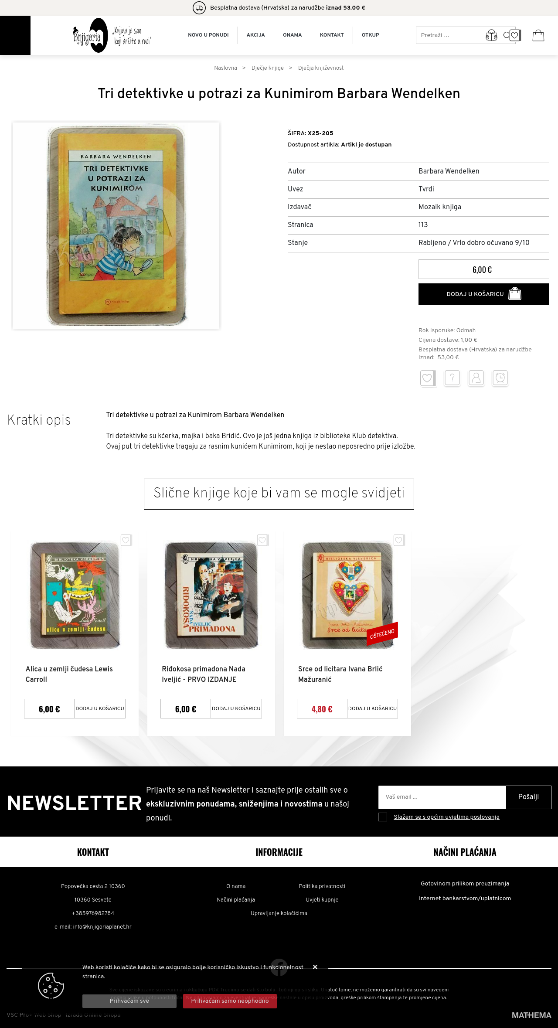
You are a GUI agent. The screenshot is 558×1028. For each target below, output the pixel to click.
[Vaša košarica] (538, 35)
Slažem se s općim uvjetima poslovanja (447, 816)
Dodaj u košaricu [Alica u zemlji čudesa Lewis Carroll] (99, 708)
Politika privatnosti (322, 886)
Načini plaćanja (236, 899)
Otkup (370, 35)
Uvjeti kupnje (322, 899)
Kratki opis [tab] (39, 421)
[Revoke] (230, 1001)
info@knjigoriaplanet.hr (102, 926)
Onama (292, 35)
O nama (236, 886)
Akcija (256, 35)
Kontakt (332, 35)
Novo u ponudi (208, 35)
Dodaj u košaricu (483, 293)
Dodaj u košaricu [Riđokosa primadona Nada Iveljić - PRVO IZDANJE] (236, 708)
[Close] (129, 1001)
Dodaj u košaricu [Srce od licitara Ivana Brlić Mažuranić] (372, 708)
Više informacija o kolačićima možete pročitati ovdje (153, 986)
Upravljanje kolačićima (279, 913)
